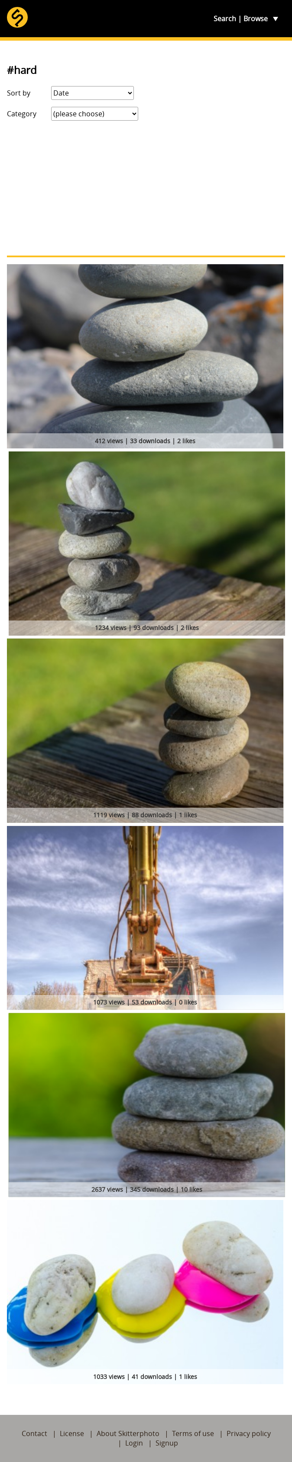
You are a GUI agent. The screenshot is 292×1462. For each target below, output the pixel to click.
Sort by (18, 93)
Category (21, 113)
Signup (167, 1443)
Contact (34, 1433)
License (72, 1433)
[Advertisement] (146, 188)
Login (134, 1443)
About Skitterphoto (128, 1433)
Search (225, 18)
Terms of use (193, 1433)
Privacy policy (249, 1433)
